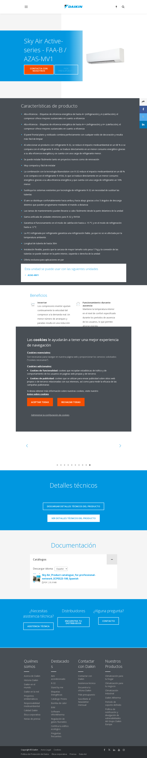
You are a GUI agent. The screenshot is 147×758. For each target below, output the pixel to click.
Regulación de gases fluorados (59, 720)
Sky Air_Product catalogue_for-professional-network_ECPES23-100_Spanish (69, 576)
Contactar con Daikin (85, 677)
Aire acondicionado (58, 677)
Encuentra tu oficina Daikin (84, 689)
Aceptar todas (40, 402)
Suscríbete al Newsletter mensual (84, 701)
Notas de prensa (32, 718)
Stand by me (57, 687)
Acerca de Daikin (32, 675)
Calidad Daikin (31, 710)
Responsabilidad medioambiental (32, 705)
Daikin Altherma (113, 697)
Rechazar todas (70, 402)
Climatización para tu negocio (114, 685)
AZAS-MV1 (33, 275)
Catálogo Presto (59, 698)
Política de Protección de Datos (35, 754)
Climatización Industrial (111, 692)
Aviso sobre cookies (38, 394)
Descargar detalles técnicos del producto (73, 506)
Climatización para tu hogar (114, 677)
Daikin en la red (31, 691)
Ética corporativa (32, 714)
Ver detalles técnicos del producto (73, 518)
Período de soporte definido (113, 703)
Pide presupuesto (86, 694)
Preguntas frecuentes (56, 735)
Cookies (57, 749)
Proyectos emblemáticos (31, 697)
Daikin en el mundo (29, 686)
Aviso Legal (46, 749)
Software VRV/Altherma (57, 713)
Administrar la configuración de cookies (50, 414)
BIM (53, 707)
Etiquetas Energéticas (56, 693)
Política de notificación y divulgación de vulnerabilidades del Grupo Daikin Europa (113, 717)
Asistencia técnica (86, 683)
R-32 (53, 683)
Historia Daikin (31, 680)
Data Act (83, 754)
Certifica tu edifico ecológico (60, 728)
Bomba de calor (59, 703)
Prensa (73, 754)
